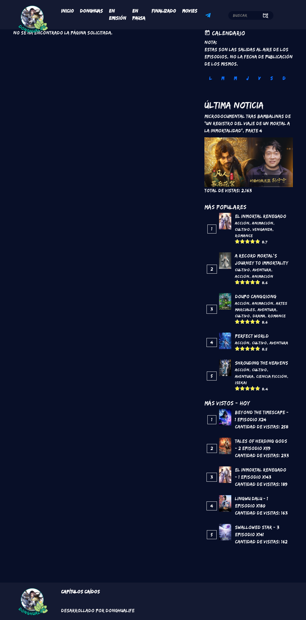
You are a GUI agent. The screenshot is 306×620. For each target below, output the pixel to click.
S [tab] (271, 78)
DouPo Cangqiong (255, 296)
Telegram (208, 16)
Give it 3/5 (247, 241)
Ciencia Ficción (271, 376)
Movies (189, 10)
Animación (262, 223)
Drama (259, 315)
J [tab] (247, 78)
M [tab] (222, 78)
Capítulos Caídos (80, 591)
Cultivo (242, 229)
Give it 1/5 (237, 241)
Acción (242, 223)
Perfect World (252, 336)
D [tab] (283, 78)
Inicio (67, 10)
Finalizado (164, 10)
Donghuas (91, 10)
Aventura (262, 269)
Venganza (262, 229)
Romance (244, 235)
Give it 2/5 (242, 241)
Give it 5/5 (257, 241)
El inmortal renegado (260, 216)
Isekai (241, 382)
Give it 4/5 (252, 241)
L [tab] (210, 78)
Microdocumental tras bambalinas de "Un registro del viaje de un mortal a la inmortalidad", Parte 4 (247, 123)
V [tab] (259, 78)
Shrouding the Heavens (261, 363)
